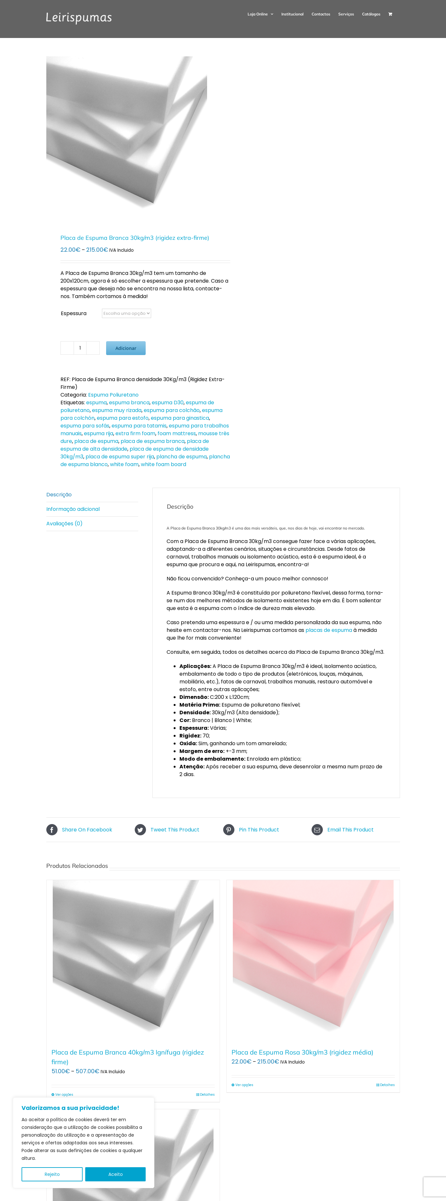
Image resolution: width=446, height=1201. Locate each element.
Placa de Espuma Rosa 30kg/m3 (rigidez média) (302, 1052)
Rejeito (52, 1174)
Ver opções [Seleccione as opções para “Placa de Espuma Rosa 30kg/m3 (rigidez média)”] (244, 1085)
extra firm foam (135, 433)
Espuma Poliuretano (113, 395)
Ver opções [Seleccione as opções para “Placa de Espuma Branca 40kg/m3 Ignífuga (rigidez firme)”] (64, 1094)
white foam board (163, 464)
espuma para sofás (84, 425)
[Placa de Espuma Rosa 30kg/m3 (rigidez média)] (313, 960)
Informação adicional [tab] (73, 509)
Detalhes (207, 1094)
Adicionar (125, 348)
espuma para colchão (172, 410)
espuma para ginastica (180, 418)
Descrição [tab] (59, 494)
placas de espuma (328, 630)
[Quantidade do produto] (80, 348)
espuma (96, 402)
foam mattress (177, 433)
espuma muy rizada (116, 410)
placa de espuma (96, 441)
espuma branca (129, 402)
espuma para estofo (123, 418)
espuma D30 (168, 402)
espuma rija (98, 433)
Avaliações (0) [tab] (64, 523)
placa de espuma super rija (120, 456)
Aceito (115, 1174)
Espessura (73, 313)
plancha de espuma (181, 456)
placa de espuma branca (153, 441)
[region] (83, 1142)
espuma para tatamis (139, 425)
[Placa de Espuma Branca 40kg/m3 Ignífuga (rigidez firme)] (133, 960)
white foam (124, 464)
